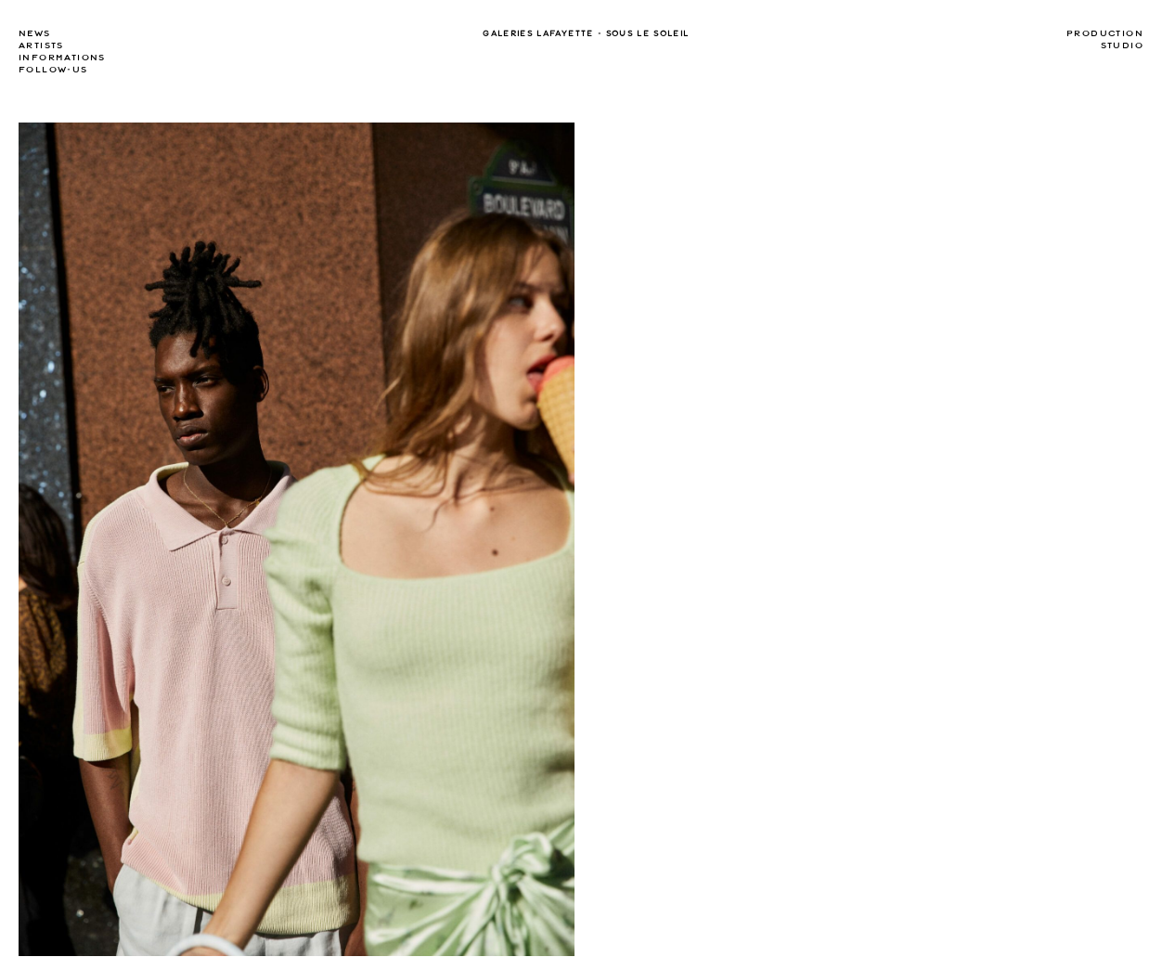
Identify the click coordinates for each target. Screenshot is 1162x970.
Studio (1122, 45)
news (35, 33)
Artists (41, 45)
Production (1104, 33)
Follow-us (53, 69)
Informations (62, 57)
